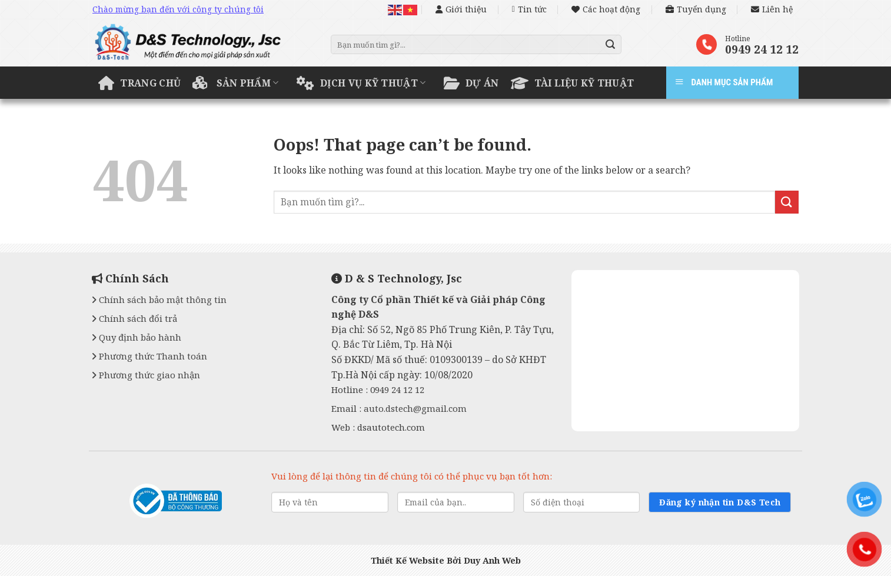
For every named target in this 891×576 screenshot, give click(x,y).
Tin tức (529, 9)
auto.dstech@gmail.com (415, 408)
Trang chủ (139, 83)
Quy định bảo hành (136, 337)
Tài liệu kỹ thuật (572, 83)
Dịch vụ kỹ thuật (361, 83)
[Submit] (611, 45)
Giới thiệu (461, 9)
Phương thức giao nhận (146, 375)
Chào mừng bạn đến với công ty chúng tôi (178, 9)
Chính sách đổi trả (134, 318)
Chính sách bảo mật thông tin (159, 299)
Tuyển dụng (696, 9)
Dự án (471, 83)
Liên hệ (772, 9)
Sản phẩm (235, 83)
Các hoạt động (605, 9)
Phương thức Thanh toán (149, 356)
